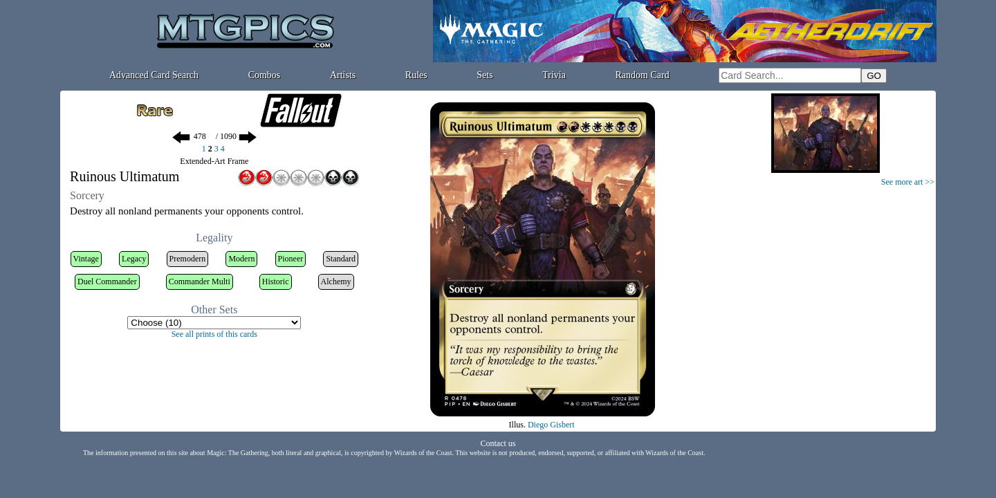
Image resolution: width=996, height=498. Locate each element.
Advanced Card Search (154, 75)
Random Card (643, 75)
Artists (343, 75)
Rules (416, 75)
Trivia (554, 75)
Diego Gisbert (551, 425)
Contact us (498, 443)
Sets (484, 75)
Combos (264, 75)
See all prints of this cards (214, 334)
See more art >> (907, 182)
